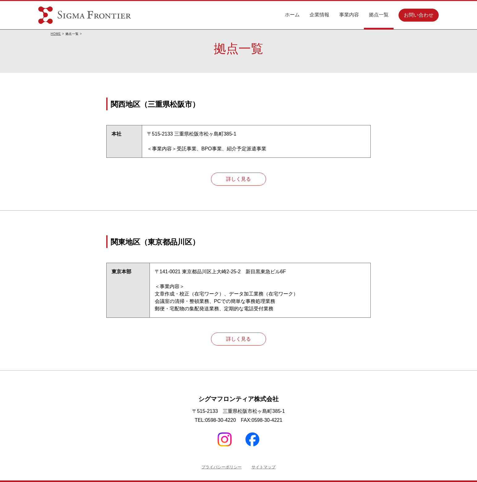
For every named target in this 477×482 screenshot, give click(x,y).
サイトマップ (263, 467)
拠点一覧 (379, 14)
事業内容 (349, 14)
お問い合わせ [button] (418, 15)
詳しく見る (238, 179)
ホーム (292, 14)
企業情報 (319, 14)
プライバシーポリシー (221, 467)
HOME (56, 34)
